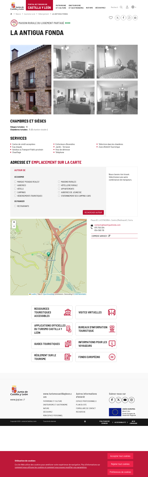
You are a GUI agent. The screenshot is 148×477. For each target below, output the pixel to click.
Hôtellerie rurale (68, 185)
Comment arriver (99, 236)
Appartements (66, 188)
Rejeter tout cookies (120, 463)
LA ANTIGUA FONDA (60, 14)
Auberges (20, 185)
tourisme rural (29, 14)
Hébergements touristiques (28, 195)
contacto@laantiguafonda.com (107, 224)
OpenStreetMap (48, 294)
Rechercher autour (93, 212)
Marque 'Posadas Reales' (26, 181)
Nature (18, 14)
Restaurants (21, 206)
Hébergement (43, 14)
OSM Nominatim (80, 294)
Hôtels (19, 188)
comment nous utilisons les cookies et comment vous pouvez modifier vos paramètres (51, 467)
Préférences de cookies (120, 471)
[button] (133, 7)
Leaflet (32, 294)
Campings (20, 192)
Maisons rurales (67, 181)
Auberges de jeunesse (70, 192)
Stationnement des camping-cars (74, 195)
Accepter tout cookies (120, 455)
